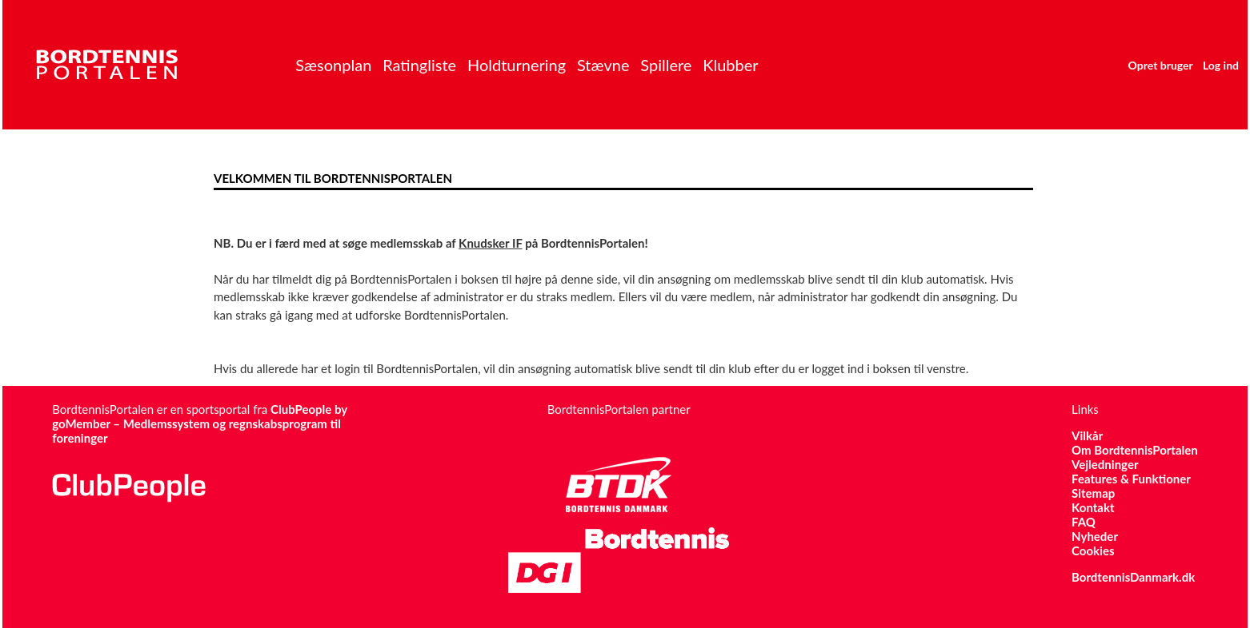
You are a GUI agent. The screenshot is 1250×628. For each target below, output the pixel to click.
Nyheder (1095, 536)
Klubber (730, 64)
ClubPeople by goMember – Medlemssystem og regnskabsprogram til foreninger (199, 423)
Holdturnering (516, 64)
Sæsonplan (333, 64)
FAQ (1084, 522)
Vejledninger (1105, 464)
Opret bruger (1160, 65)
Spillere (665, 64)
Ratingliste (419, 64)
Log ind (1221, 65)
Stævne (603, 64)
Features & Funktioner (1131, 478)
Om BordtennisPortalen (1135, 450)
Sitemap (1093, 493)
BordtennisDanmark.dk (1133, 577)
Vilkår (1087, 435)
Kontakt (1093, 507)
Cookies (1093, 550)
